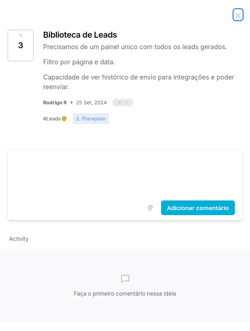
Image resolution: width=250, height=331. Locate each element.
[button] (122, 102)
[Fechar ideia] (238, 14)
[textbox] (125, 173)
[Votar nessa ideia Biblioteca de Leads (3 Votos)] (20, 45)
